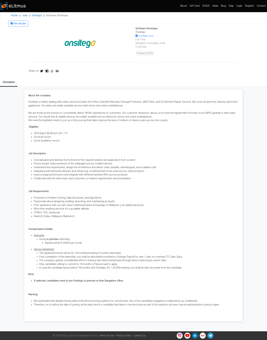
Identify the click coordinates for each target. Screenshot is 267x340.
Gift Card (195, 5)
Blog (223, 5)
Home (14, 15)
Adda (215, 5)
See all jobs (18, 23)
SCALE (206, 5)
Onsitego (37, 15)
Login (239, 5)
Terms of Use (106, 335)
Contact (261, 5)
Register (249, 5)
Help (231, 5)
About (183, 5)
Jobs (25, 15)
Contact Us (140, 335)
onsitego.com (145, 35)
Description (9, 82)
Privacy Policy (123, 335)
